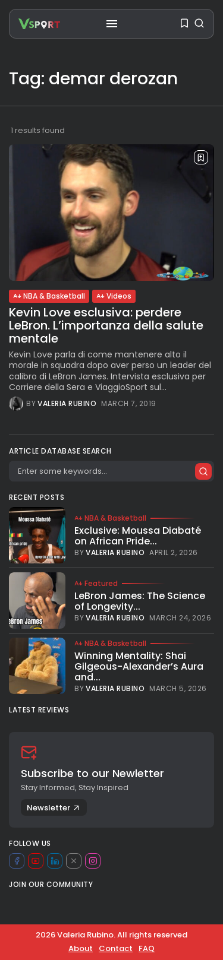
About (80, 948)
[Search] (111, 471)
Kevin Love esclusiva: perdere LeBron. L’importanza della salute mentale (106, 325)
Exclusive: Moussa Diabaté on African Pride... (137, 536)
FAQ (147, 948)
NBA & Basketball (49, 296)
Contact (116, 948)
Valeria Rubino (66, 403)
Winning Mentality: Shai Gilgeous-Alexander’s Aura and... (138, 666)
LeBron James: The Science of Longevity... (139, 601)
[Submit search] (203, 471)
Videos (113, 296)
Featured (96, 583)
